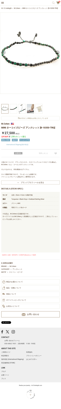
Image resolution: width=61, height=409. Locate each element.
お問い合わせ (30, 314)
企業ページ (5, 375)
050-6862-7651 (10, 344)
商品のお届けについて (12, 281)
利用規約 (29, 352)
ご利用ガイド (5, 352)
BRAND (4, 266)
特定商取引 (5, 356)
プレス (3, 378)
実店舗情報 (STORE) (8, 363)
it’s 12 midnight (6, 8)
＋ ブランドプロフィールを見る (30, 182)
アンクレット (17, 269)
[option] (30, 58)
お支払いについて (10, 306)
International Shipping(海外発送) (17, 144)
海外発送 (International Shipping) (12, 359)
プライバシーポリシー (34, 356)
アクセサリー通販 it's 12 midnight (30, 3)
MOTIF (3, 272)
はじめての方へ (31, 359)
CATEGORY (5, 269)
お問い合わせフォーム (12, 340)
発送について (9, 294)
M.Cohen (17, 8)
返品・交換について (11, 288)
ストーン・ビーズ (15, 272)
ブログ (3, 371)
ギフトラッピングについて (14, 300)
